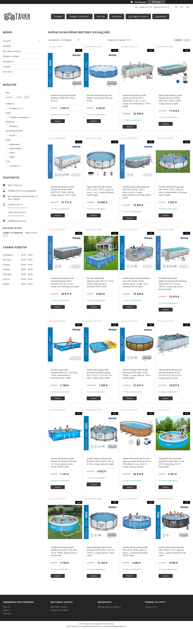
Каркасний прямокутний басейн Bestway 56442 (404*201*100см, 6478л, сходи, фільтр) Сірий (170, 99)
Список (186, 39)
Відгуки (6, 610)
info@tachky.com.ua (17, 221)
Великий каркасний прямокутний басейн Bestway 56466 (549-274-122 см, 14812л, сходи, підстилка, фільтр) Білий (173, 283)
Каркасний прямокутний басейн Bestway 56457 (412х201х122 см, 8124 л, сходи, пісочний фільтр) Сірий (65, 282)
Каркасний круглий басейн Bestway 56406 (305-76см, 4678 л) (63, 98)
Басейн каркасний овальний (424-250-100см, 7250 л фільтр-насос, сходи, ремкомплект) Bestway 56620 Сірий (137, 192)
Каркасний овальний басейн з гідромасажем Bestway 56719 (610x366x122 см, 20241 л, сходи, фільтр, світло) (137, 462)
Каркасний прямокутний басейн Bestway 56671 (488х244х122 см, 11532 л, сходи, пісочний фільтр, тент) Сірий (137, 101)
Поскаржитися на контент (91, 626)
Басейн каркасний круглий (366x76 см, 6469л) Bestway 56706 (100, 98)
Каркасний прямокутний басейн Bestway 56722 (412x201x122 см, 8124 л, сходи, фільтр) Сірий (170, 373)
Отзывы (6, 66)
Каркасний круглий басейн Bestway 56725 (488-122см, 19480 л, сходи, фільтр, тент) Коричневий (136, 373)
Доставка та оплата (138, 16)
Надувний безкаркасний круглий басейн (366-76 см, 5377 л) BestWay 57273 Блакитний (171, 462)
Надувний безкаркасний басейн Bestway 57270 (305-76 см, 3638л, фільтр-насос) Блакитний (64, 551)
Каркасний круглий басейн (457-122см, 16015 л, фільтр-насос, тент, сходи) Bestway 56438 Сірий (100, 190)
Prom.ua (110, 623)
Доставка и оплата (12, 51)
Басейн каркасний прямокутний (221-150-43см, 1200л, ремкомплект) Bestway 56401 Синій (64, 373)
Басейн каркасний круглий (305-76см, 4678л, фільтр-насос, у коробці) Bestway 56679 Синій (135, 551)
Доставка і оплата (59, 607)
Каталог (7, 41)
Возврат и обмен (11, 56)
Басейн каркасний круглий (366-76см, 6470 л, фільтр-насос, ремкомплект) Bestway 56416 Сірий (173, 190)
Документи (160, 16)
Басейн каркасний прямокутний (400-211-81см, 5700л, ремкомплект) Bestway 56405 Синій (100, 282)
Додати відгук (182, 7)
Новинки (7, 46)
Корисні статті (151, 607)
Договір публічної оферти (109, 607)
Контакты (7, 71)
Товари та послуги (78, 16)
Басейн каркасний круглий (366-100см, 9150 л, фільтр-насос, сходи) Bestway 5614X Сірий (172, 551)
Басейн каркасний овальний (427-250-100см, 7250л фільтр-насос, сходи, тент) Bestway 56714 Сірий (136, 282)
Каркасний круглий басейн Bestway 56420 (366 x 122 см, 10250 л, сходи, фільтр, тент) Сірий (100, 551)
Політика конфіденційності (115, 626)
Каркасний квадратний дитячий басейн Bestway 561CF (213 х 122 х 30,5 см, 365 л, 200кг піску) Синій (99, 373)
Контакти (116, 16)
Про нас (101, 16)
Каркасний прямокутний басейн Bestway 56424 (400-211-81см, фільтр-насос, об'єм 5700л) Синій (64, 462)
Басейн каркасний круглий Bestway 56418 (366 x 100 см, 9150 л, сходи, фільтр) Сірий (100, 461)
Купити (58, 121)
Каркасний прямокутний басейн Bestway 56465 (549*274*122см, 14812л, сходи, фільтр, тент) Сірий (63, 190)
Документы (8, 61)
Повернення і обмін (59, 610)
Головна (58, 16)
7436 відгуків (140, 2)
